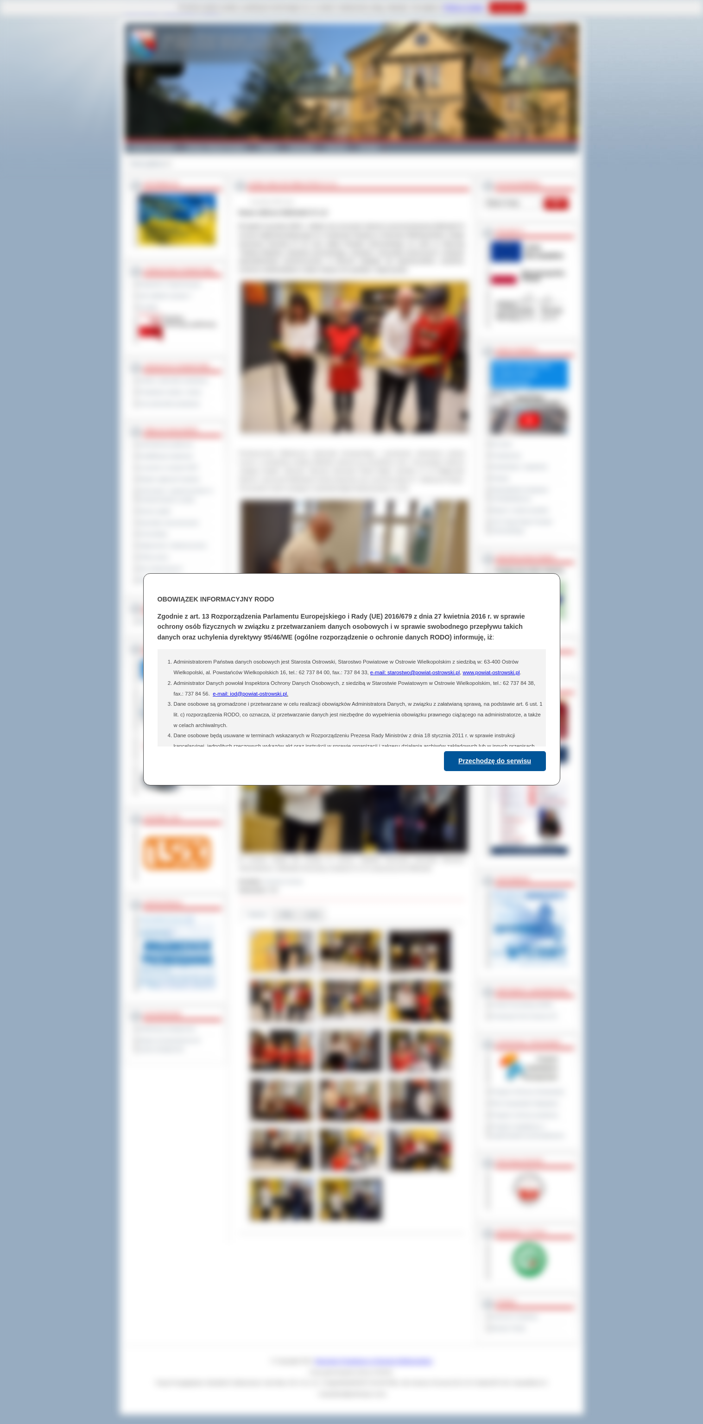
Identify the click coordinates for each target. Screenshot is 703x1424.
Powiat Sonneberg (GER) (522, 1004)
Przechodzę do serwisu (494, 761)
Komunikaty (153, 534)
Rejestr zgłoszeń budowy (169, 479)
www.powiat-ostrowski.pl (490, 672)
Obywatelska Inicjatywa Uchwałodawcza (519, 494)
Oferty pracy (154, 557)
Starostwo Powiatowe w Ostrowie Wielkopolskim (373, 1361)
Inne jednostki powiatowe (169, 403)
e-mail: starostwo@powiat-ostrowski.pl (415, 672)
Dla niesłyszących (161, 568)
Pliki (286, 914)
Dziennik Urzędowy (514, 1316)
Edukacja (301, 147)
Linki (312, 914)
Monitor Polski (508, 1328)
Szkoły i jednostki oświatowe (173, 380)
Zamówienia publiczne (166, 444)
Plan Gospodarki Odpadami (524, 1103)
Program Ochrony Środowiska (527, 1092)
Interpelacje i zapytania (519, 466)
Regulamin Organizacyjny (170, 284)
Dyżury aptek (155, 511)
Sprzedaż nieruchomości (169, 522)
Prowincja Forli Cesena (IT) (524, 1016)
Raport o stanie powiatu (520, 510)
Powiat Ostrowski (152, 147)
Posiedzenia (506, 455)
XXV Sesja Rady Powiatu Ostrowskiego (522, 526)
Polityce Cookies (464, 7)
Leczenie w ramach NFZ (168, 467)
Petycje (500, 478)
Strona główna (148, 163)
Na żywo (501, 444)
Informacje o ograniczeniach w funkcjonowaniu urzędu (176, 495)
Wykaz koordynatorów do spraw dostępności (170, 1044)
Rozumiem (507, 7)
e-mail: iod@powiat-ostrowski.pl (250, 693)
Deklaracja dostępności (167, 1028)
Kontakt (369, 147)
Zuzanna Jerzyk (283, 881)
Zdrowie (336, 147)
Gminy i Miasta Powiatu (216, 147)
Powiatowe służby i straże (170, 392)
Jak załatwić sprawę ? (165, 295)
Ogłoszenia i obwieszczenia (172, 545)
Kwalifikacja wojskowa (166, 456)
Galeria (268, 147)
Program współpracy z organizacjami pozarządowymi (527, 1131)
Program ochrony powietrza (524, 1115)
